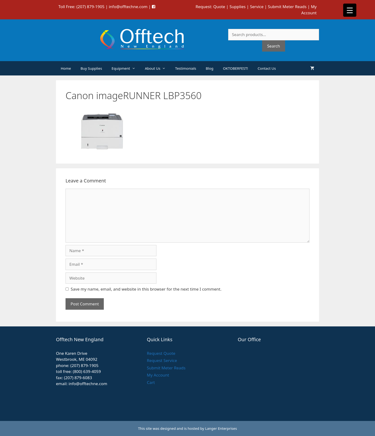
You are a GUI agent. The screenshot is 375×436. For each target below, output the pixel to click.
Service (257, 6)
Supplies (238, 6)
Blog (209, 68)
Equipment (126, 68)
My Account (158, 375)
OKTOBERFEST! (235, 68)
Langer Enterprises (221, 428)
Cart (151, 382)
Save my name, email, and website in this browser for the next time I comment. (146, 289)
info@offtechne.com (128, 6)
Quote (219, 6)
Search (273, 46)
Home (66, 68)
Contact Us (267, 68)
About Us (158, 68)
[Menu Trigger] (349, 10)
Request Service (162, 360)
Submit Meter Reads (287, 6)
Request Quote (161, 353)
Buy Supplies (91, 68)
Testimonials (185, 68)
